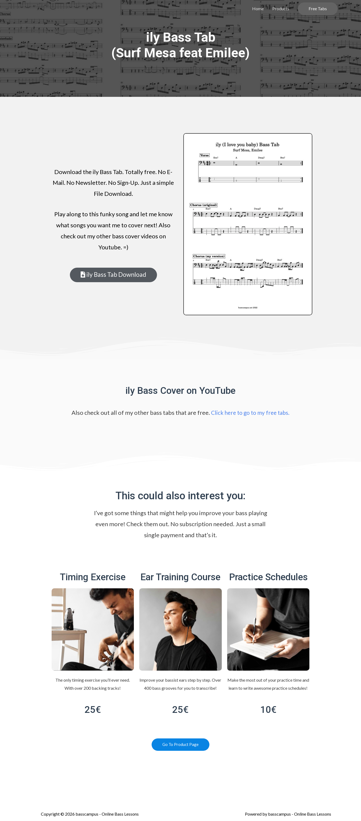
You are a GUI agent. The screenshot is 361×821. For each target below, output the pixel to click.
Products (280, 8)
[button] (113, 274)
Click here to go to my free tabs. (250, 412)
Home (258, 8)
